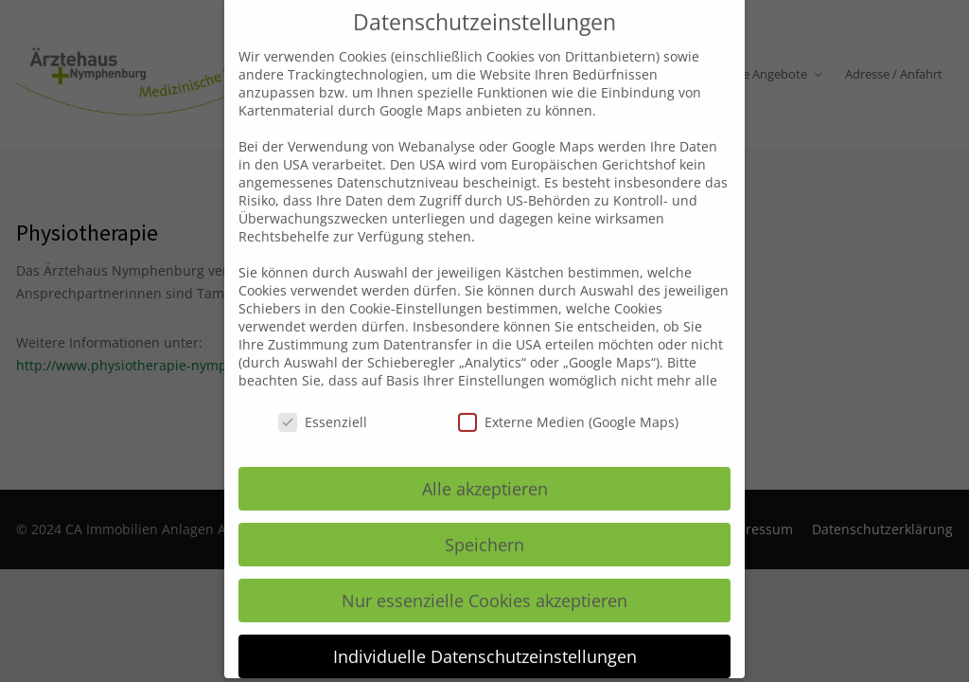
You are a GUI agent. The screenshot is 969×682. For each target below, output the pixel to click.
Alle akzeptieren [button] (485, 469)
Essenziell (322, 402)
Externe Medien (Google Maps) (568, 402)
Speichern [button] (484, 524)
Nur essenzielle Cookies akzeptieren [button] (484, 580)
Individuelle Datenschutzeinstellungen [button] (485, 636)
